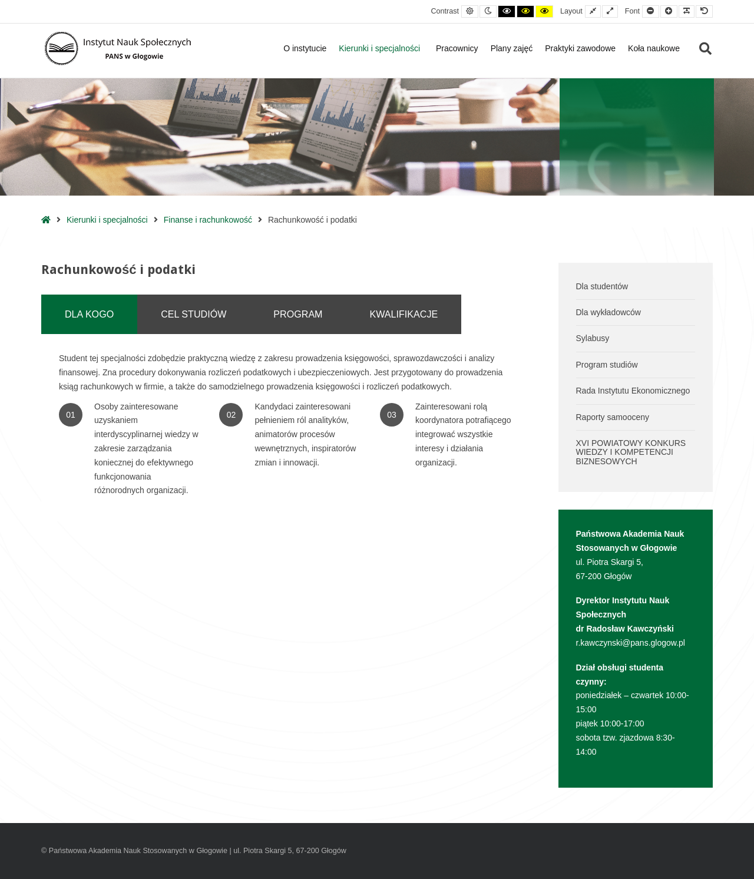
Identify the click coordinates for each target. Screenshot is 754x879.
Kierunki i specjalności (381, 48)
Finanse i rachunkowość (208, 219)
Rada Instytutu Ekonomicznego (633, 390)
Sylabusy (593, 338)
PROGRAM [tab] (297, 314)
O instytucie (304, 48)
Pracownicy (457, 48)
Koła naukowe (654, 48)
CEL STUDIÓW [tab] (193, 314)
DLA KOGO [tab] (89, 314)
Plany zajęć (512, 48)
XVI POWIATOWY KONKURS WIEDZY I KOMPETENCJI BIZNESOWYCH (631, 452)
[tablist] (291, 314)
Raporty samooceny (613, 417)
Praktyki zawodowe (580, 48)
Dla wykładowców (608, 312)
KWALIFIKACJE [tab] (404, 314)
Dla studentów (602, 286)
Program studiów (607, 364)
